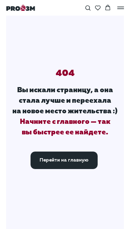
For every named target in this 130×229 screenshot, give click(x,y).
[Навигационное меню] (120, 8)
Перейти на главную (64, 160)
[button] (88, 8)
